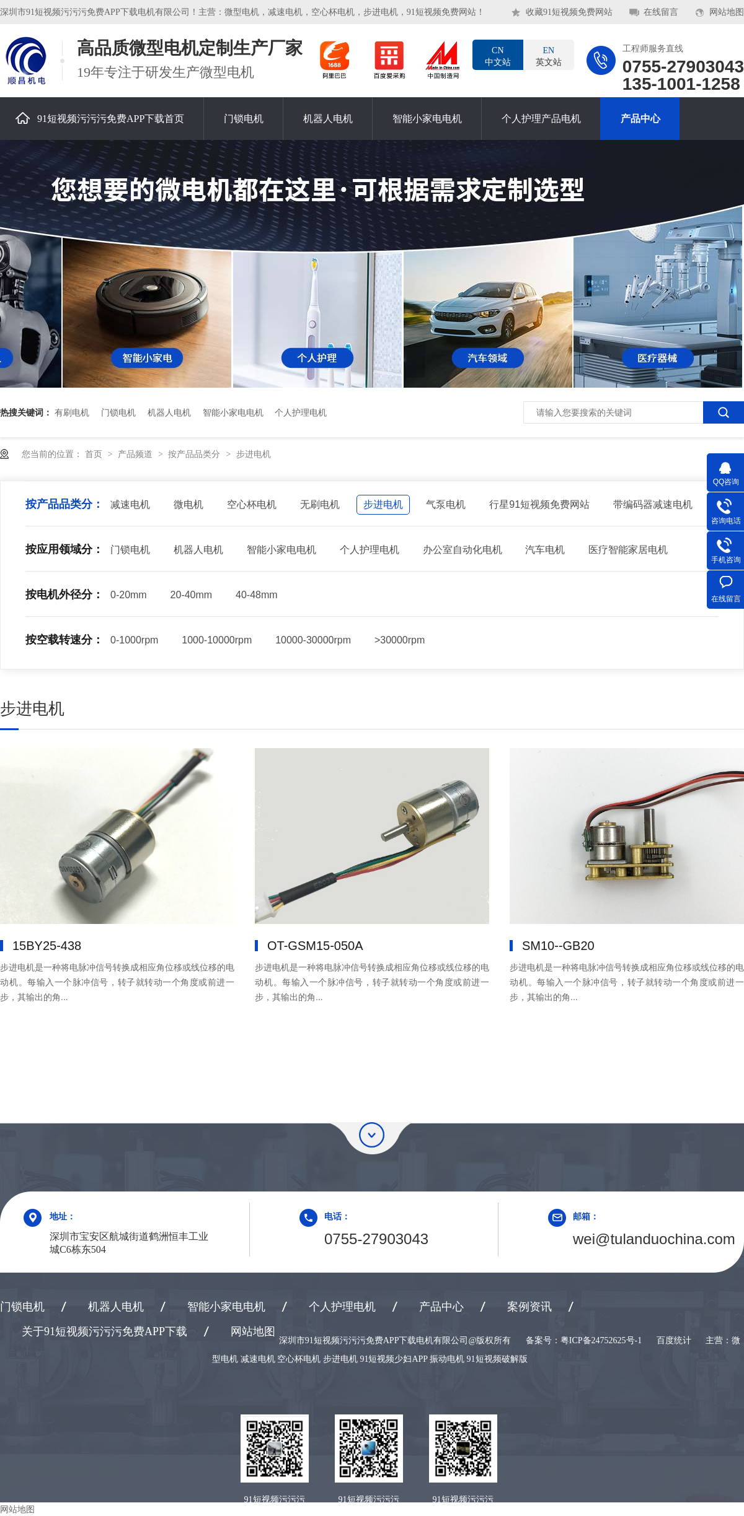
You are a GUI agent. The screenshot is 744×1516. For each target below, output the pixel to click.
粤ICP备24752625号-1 (601, 1340)
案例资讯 (529, 1306)
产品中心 (640, 118)
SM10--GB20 (558, 945)
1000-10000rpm (217, 640)
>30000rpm (399, 640)
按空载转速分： (64, 640)
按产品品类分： (64, 504)
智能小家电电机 (427, 118)
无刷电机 (320, 504)
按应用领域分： (64, 549)
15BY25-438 (46, 945)
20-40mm (191, 595)
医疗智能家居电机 (628, 549)
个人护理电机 (301, 412)
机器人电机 (328, 118)
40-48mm (257, 595)
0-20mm (128, 595)
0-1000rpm (134, 640)
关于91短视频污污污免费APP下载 (104, 1331)
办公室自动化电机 (462, 549)
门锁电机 (244, 118)
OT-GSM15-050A (315, 945)
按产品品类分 (195, 454)
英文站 (548, 56)
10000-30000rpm (313, 640)
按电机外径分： (64, 594)
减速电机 (130, 504)
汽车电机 (545, 549)
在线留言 (661, 12)
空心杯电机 (252, 504)
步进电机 (253, 454)
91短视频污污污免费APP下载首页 (100, 118)
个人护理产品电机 (541, 118)
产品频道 (136, 454)
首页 (95, 454)
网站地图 (726, 12)
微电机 (188, 504)
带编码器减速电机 (653, 504)
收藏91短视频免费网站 (569, 12)
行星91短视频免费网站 (539, 504)
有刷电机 (72, 412)
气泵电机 (446, 504)
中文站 (497, 56)
